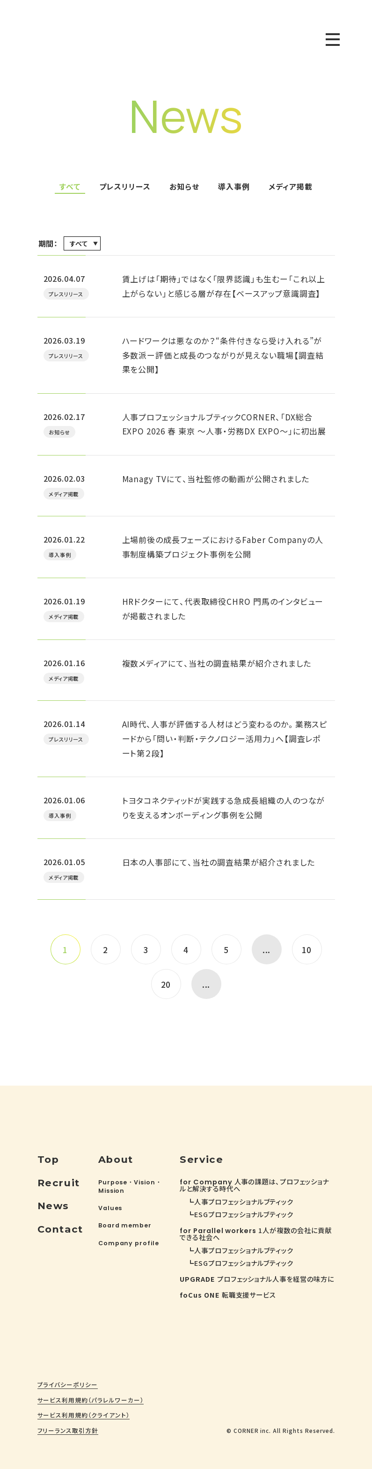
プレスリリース (125, 186)
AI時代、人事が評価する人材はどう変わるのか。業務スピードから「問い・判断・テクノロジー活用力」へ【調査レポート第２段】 (225, 738)
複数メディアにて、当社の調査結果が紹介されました (216, 663)
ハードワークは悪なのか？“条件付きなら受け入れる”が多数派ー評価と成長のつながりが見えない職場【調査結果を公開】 (223, 355)
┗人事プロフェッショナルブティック (240, 1201)
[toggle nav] (332, 39)
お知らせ (184, 186)
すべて (69, 186)
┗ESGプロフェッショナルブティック (240, 1214)
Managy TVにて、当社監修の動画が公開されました (216, 479)
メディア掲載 (291, 186)
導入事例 (234, 186)
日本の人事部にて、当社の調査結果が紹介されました (218, 862)
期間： (48, 243)
